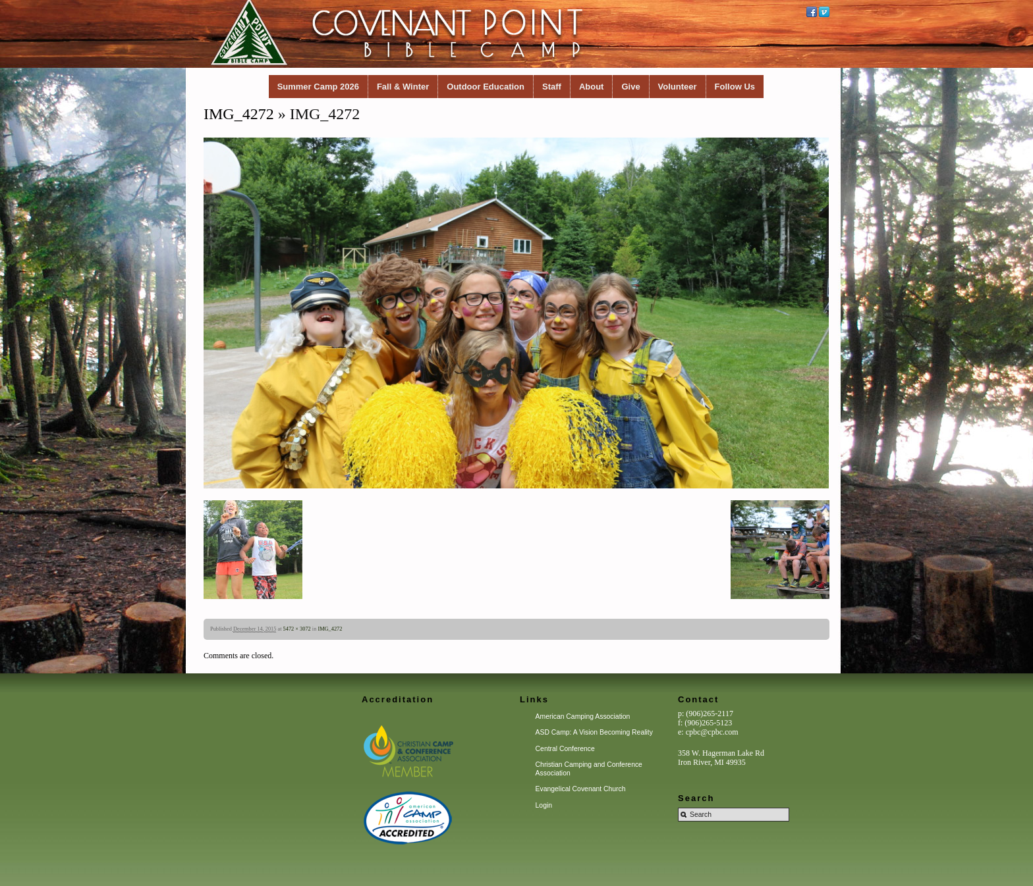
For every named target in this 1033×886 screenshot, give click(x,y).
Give (630, 86)
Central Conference (565, 748)
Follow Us (735, 86)
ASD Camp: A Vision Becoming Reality (594, 732)
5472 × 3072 (297, 629)
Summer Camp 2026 (318, 86)
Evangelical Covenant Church (581, 789)
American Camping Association (583, 716)
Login (544, 805)
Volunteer (677, 86)
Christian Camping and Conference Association (589, 768)
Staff (551, 86)
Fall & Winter (403, 86)
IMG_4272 (239, 113)
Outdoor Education (485, 86)
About (591, 86)
